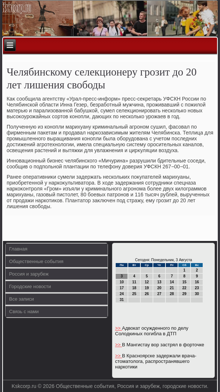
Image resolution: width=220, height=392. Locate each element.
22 (184, 288)
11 (134, 282)
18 (134, 288)
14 (172, 282)
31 (122, 300)
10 (122, 282)
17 (122, 288)
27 (159, 294)
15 (184, 282)
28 (172, 294)
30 (197, 294)
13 (159, 282)
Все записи (21, 299)
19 (147, 288)
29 (184, 294)
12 (147, 282)
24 (122, 294)
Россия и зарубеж (29, 274)
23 (197, 288)
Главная (18, 249)
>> (118, 328)
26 (147, 294)
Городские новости (30, 286)
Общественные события (36, 261)
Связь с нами (24, 311)
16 (197, 282)
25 (134, 294)
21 (172, 288)
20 (159, 288)
